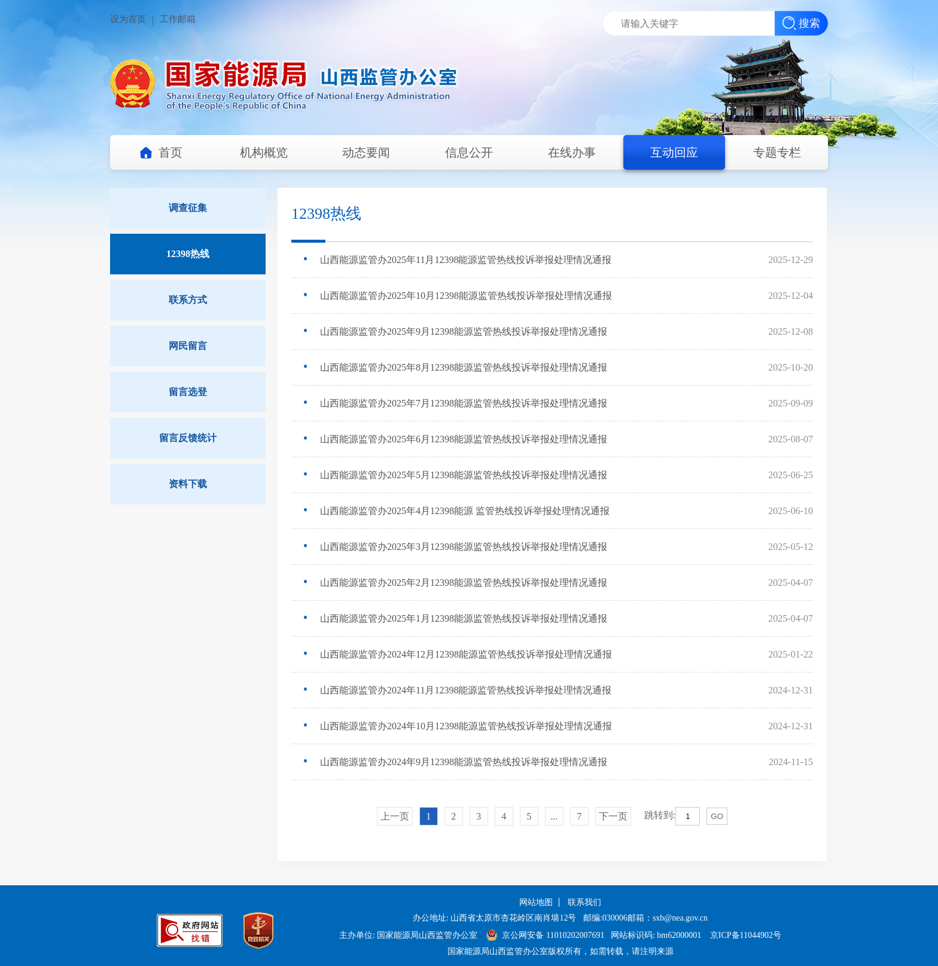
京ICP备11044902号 (745, 935)
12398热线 (187, 254)
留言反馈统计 (188, 438)
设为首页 (128, 19)
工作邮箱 (178, 19)
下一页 (613, 816)
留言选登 (188, 392)
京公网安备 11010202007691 (554, 935)
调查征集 (188, 208)
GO (717, 816)
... (554, 816)
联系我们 (584, 902)
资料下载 (188, 484)
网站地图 (536, 902)
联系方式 (188, 300)
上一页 (394, 816)
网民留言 (188, 346)
